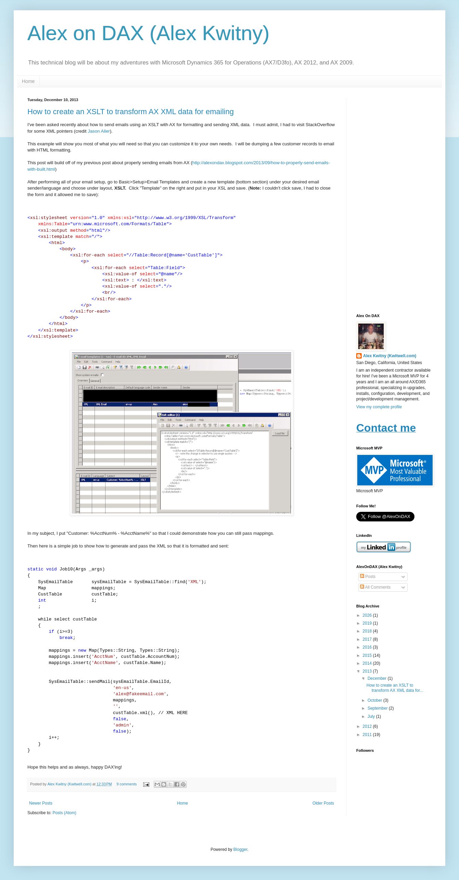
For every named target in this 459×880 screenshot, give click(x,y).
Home (28, 81)
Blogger (240, 849)
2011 (368, 734)
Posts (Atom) (64, 812)
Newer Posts (40, 803)
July (372, 716)
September (378, 708)
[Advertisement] (394, 200)
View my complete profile (379, 407)
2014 (368, 663)
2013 (368, 671)
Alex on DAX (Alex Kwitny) (148, 33)
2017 (368, 639)
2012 (368, 726)
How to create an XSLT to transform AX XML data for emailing (130, 111)
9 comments (126, 784)
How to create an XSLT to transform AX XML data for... (395, 687)
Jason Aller (99, 131)
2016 (368, 647)
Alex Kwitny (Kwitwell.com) (69, 784)
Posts (367, 576)
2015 (368, 655)
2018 (368, 631)
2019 (368, 623)
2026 (368, 615)
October (375, 700)
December (378, 678)
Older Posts (323, 803)
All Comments (375, 587)
